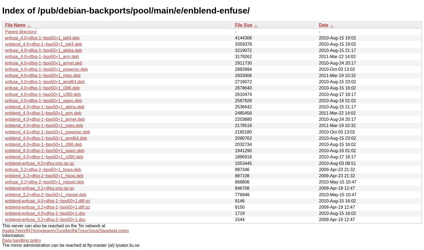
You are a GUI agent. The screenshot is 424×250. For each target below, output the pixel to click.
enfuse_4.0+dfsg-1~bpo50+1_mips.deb (43, 75)
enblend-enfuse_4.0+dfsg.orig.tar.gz (39, 163)
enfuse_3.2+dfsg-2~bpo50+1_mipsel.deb (44, 182)
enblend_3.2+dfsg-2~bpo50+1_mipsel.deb (45, 194)
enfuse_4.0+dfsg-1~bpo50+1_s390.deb (43, 94)
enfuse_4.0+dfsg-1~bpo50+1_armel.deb (43, 63)
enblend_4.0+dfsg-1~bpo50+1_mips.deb (44, 125)
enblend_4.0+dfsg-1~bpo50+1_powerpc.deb (47, 132)
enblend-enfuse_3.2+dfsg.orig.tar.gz (39, 188)
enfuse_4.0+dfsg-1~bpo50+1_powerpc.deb (46, 69)
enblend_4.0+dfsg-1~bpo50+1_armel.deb (45, 119)
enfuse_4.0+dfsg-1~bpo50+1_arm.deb (42, 56)
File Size (243, 25)
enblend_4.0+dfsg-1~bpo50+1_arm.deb (43, 113)
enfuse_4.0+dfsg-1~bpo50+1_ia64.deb (42, 38)
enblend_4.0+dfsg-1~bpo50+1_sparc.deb (44, 150)
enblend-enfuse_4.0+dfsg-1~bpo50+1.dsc (45, 213)
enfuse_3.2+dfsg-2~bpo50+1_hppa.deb (43, 169)
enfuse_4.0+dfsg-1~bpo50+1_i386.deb (42, 88)
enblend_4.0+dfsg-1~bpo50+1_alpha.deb (44, 107)
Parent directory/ (21, 31)
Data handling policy (21, 240)
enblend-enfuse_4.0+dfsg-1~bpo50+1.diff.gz (47, 201)
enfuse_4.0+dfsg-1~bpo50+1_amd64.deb (45, 81)
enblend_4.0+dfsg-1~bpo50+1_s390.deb (44, 157)
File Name (15, 25)
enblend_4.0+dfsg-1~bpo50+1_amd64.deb (46, 138)
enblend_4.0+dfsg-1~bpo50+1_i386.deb (43, 144)
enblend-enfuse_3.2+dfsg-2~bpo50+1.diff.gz (47, 207)
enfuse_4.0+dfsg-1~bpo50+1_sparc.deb (43, 100)
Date (323, 25)
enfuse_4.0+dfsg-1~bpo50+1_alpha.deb (43, 50)
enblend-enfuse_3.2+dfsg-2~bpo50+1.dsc (45, 219)
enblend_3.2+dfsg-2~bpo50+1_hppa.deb (44, 176)
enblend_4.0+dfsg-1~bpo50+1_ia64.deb (43, 44)
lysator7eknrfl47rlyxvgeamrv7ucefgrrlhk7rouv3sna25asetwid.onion (65, 230)
